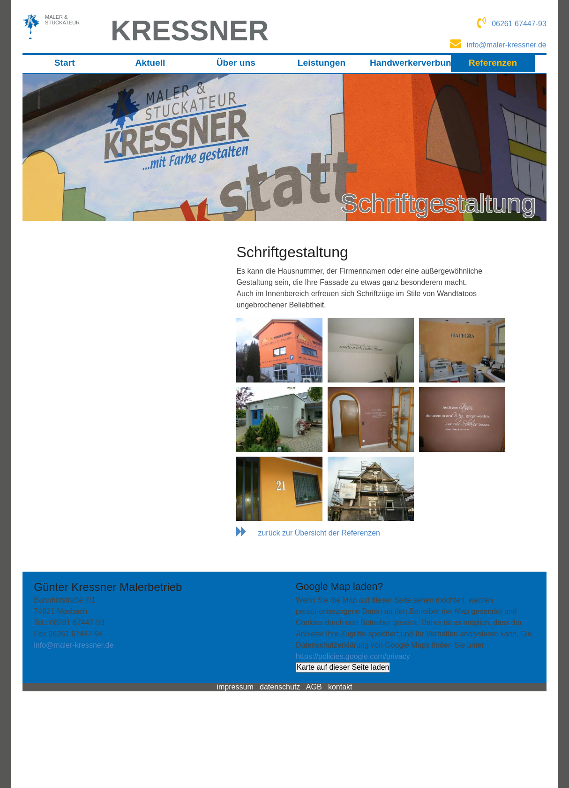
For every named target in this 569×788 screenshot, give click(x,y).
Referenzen (493, 63)
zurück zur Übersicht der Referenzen (319, 533)
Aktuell (150, 63)
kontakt (340, 687)
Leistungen (321, 63)
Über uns (236, 63)
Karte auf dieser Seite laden (343, 667)
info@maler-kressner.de (73, 645)
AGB (314, 687)
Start (64, 63)
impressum (235, 687)
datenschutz (280, 687)
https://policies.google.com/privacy (353, 656)
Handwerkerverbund (409, 63)
